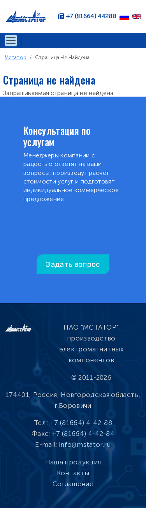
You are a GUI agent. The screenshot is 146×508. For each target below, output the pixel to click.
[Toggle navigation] (11, 40)
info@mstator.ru (85, 444)
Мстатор (15, 57)
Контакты (73, 473)
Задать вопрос (73, 264)
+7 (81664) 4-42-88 (81, 422)
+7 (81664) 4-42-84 (83, 433)
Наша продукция (73, 462)
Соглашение (73, 484)
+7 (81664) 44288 (91, 16)
